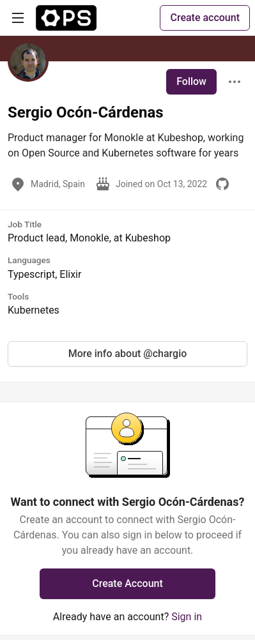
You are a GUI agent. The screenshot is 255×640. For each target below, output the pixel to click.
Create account (205, 17)
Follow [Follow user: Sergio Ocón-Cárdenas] (191, 81)
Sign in (186, 617)
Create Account (127, 583)
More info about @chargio (127, 353)
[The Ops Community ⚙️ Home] (66, 18)
